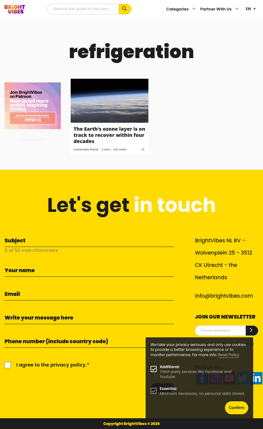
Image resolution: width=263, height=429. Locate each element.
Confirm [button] (236, 407)
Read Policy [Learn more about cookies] (228, 354)
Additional (169, 366)
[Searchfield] (83, 9)
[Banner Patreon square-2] (33, 105)
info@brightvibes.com (224, 296)
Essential (168, 388)
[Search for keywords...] (125, 9)
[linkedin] (256, 378)
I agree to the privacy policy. (51, 364)
